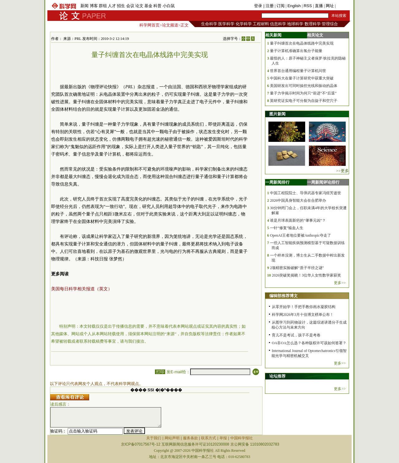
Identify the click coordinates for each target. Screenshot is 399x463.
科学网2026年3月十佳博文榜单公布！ (303, 314)
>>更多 (342, 170)
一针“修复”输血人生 (286, 228)
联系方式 (208, 438)
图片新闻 (277, 114)
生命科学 (209, 24)
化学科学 (244, 24)
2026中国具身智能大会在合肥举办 (298, 200)
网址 (330, 5)
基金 (148, 5)
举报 (223, 438)
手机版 (343, 5)
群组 (103, 5)
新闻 (84, 5)
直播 (319, 5)
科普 (157, 5)
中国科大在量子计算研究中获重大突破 (302, 78)
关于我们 (153, 438)
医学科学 (226, 24)
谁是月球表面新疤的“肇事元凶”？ (298, 220)
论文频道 (170, 25)
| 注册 (268, 5)
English (294, 5)
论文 (139, 5)
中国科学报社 (241, 438)
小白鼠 (169, 5)
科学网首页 (149, 25)
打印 (160, 371)
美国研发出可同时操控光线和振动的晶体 (303, 86)
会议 (130, 5)
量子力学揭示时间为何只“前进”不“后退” (303, 93)
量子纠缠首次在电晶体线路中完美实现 (302, 43)
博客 (94, 5)
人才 (112, 5)
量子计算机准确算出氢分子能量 (296, 51)
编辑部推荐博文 (283, 295)
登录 (258, 5)
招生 (121, 5)
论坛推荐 (277, 376)
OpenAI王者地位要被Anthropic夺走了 (300, 235)
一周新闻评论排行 (323, 182)
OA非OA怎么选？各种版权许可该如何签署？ (309, 343)
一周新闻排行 (277, 182)
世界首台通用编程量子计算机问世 (298, 71)
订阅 (280, 5)
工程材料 (261, 24)
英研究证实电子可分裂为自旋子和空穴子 (303, 101)
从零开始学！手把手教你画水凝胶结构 (303, 307)
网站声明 (172, 438)
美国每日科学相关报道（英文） (81, 289)
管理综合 (330, 24)
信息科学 (278, 24)
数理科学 (313, 24)
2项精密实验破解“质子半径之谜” (297, 268)
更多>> (340, 283)
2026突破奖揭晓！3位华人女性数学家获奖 (306, 275)
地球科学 (295, 24)
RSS (308, 5)
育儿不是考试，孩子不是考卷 (296, 335)
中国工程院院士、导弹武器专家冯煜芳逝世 (305, 193)
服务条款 (190, 438)
